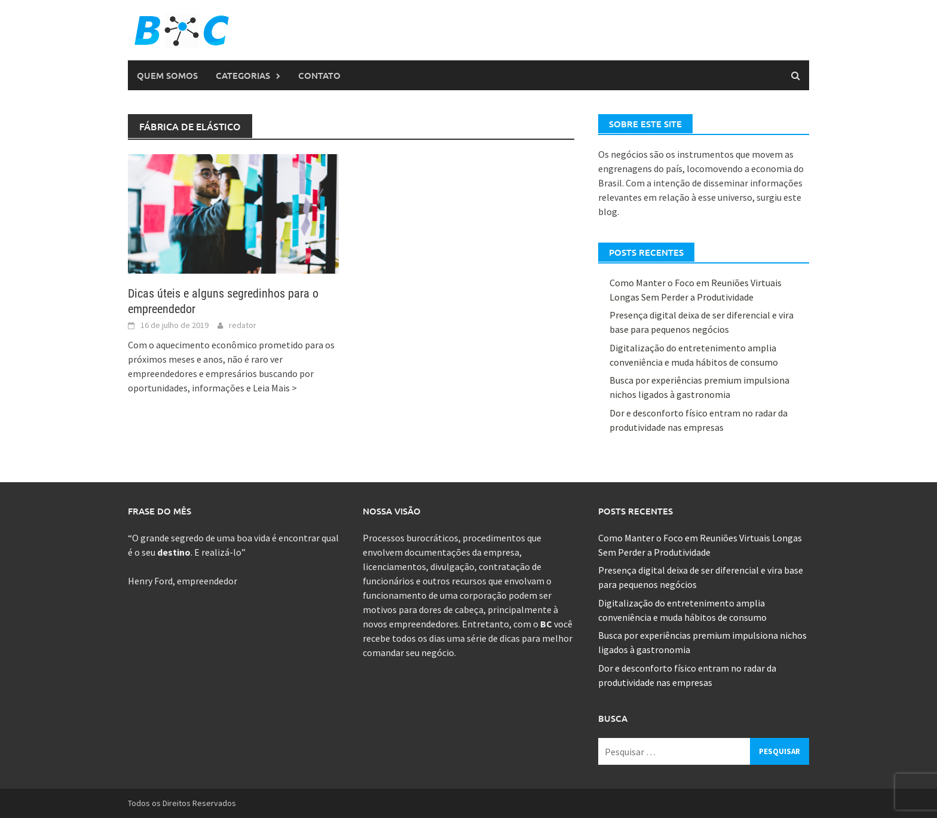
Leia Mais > (275, 388)
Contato (319, 75)
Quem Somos (167, 75)
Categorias (243, 75)
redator (242, 325)
